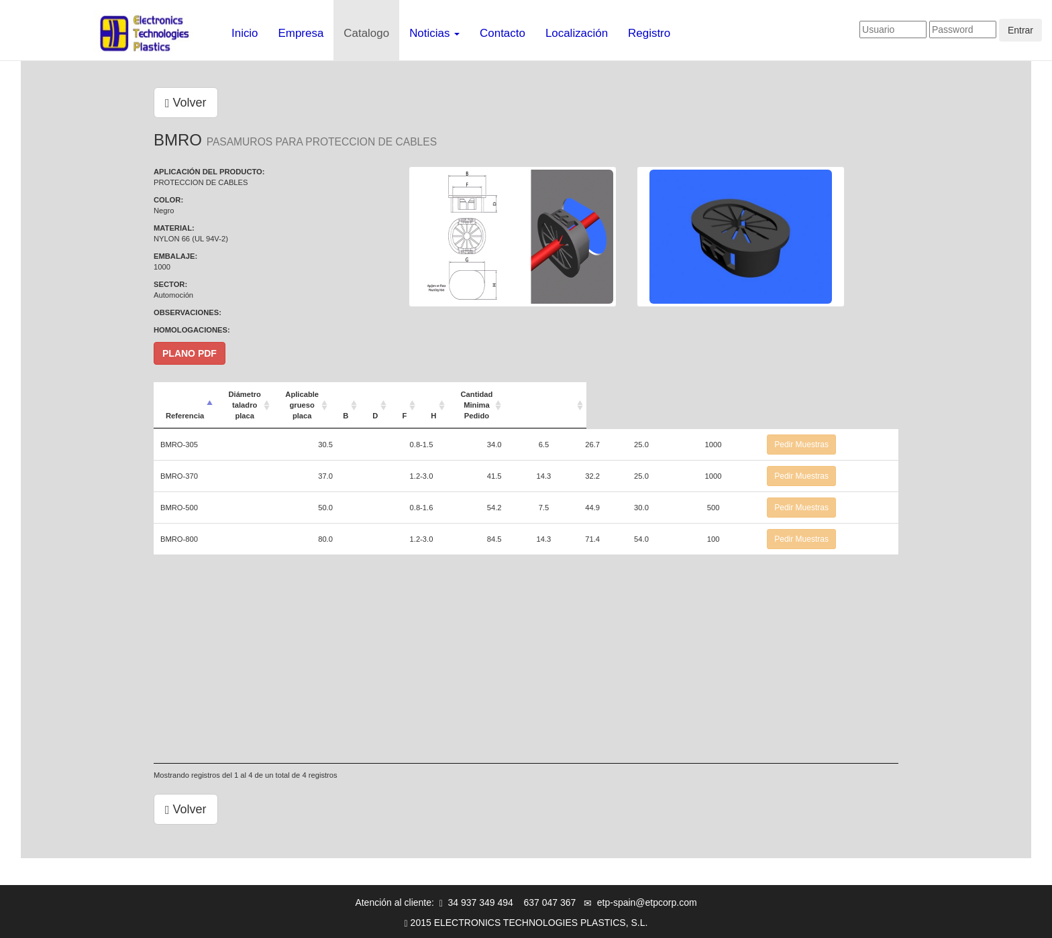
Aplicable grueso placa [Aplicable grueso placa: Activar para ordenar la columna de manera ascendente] (465, 394)
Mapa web (739, 921)
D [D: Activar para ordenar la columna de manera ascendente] (581, 394)
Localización (576, 33)
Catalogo (366, 33)
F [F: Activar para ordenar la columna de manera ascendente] (615, 394)
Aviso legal (314, 921)
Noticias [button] (434, 33)
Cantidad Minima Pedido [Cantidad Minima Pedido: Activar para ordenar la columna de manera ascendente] (734, 394)
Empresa (301, 33)
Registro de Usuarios (552, 921)
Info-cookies (373, 921)
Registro (649, 33)
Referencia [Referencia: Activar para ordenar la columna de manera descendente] (185, 394)
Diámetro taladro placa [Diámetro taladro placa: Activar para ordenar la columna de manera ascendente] (339, 394)
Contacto (502, 33)
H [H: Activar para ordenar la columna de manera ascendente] (650, 394)
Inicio (244, 33)
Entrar (1020, 30)
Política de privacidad (453, 921)
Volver (186, 102)
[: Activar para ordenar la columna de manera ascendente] (849, 394)
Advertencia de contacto (656, 921)
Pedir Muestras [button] (841, 423)
